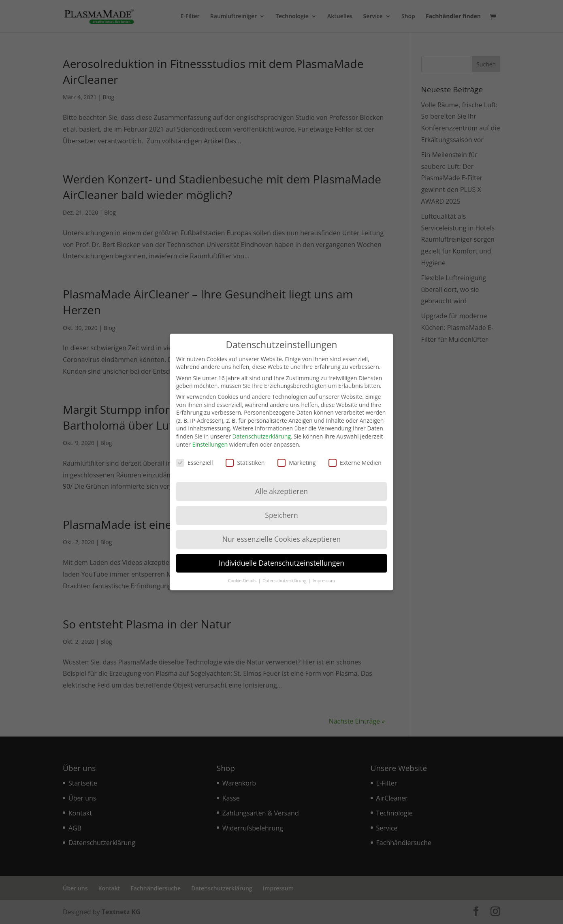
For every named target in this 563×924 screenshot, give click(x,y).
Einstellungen (210, 437)
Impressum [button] (324, 573)
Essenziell (194, 455)
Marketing (296, 455)
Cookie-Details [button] (243, 573)
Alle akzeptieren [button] (281, 484)
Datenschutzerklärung (261, 429)
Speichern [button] (281, 508)
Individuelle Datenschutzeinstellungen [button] (281, 555)
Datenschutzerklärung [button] (284, 573)
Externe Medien (355, 455)
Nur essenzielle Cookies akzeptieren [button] (281, 532)
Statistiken (245, 455)
